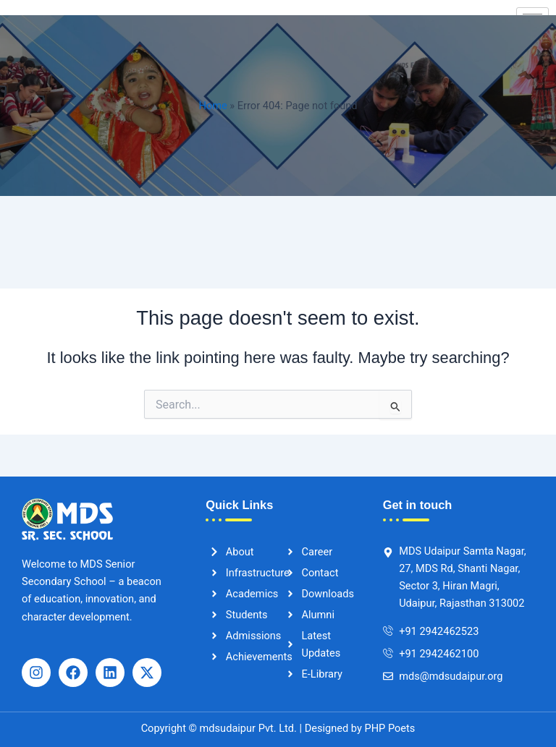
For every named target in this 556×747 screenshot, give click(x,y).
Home (213, 105)
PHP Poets (388, 728)
